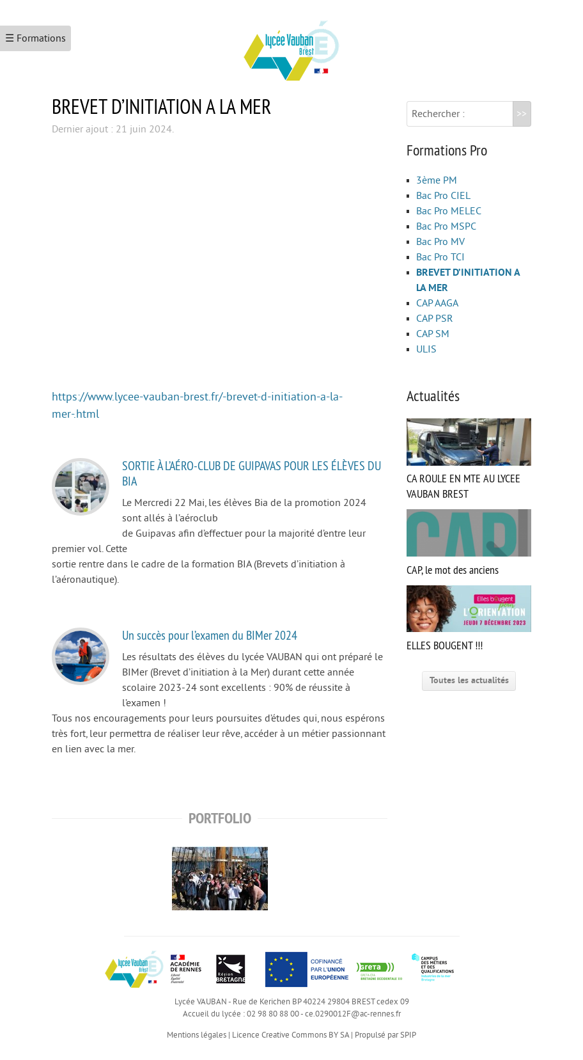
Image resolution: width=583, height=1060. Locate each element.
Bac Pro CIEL (443, 196)
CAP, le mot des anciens (469, 542)
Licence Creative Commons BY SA (290, 1035)
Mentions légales (196, 1035)
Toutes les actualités (469, 680)
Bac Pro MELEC (448, 211)
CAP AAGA (437, 303)
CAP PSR (434, 318)
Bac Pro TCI (440, 257)
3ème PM (436, 180)
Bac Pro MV (440, 242)
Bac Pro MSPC (446, 226)
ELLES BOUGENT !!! (469, 619)
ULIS (426, 349)
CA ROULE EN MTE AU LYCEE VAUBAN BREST (469, 459)
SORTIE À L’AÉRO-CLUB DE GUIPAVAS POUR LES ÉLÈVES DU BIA (251, 473)
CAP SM (432, 334)
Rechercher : (438, 114)
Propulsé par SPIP (385, 1035)
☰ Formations (35, 38)
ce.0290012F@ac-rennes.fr (353, 1013)
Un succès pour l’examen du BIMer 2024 (209, 635)
